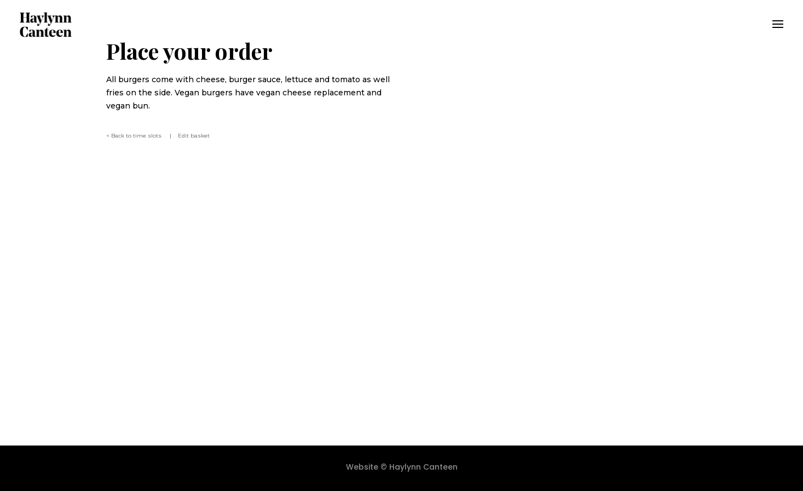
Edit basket (194, 135)
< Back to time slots (134, 135)
